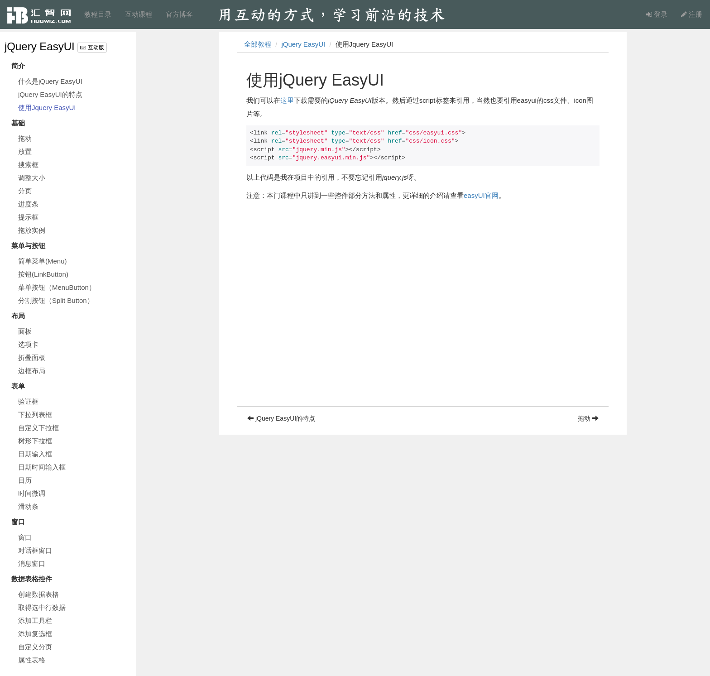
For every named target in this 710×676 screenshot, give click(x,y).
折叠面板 (31, 357)
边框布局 (31, 370)
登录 (656, 14)
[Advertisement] (423, 342)
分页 (25, 191)
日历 (25, 480)
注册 (691, 14)
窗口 (25, 537)
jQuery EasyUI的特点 (50, 94)
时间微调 (31, 493)
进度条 (28, 204)
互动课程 (138, 14)
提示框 (28, 217)
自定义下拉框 (38, 427)
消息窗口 (31, 563)
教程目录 (97, 14)
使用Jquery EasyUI (47, 107)
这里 (287, 100)
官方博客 (179, 14)
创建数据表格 (38, 594)
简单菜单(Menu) (42, 261)
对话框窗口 (35, 550)
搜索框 (28, 164)
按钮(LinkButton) (43, 274)
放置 (25, 151)
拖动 (25, 138)
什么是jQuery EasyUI (50, 81)
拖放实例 (31, 230)
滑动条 (28, 506)
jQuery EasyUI (40, 46)
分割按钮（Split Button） (56, 300)
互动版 (92, 47)
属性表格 (31, 660)
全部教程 (257, 44)
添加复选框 (35, 634)
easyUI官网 (481, 195)
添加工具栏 (35, 620)
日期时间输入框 (42, 467)
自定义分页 (35, 647)
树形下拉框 (35, 441)
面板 (25, 331)
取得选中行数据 (42, 607)
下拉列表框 (35, 414)
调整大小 (31, 178)
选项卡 (28, 344)
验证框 (28, 401)
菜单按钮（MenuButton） (57, 287)
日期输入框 (35, 454)
